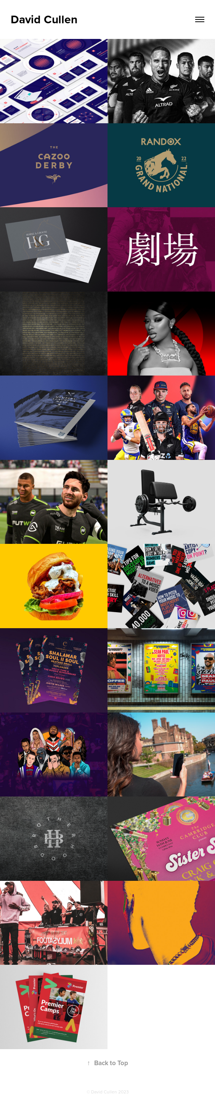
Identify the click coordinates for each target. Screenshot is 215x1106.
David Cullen (44, 19)
